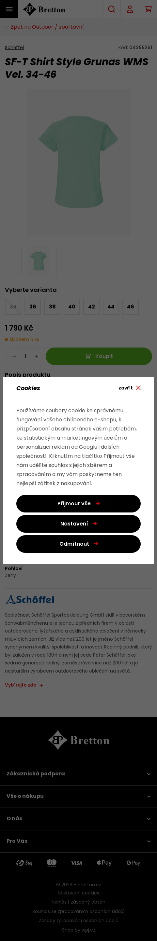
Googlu (88, 447)
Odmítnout (74, 544)
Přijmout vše (74, 504)
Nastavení (74, 524)
